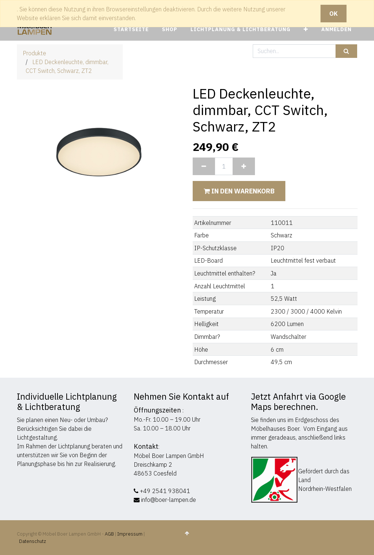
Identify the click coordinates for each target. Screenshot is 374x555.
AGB (110, 534)
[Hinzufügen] (244, 166)
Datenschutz (32, 541)
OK (333, 13)
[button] (306, 29)
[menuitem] (131, 29)
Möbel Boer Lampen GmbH (169, 455)
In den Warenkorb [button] (239, 191)
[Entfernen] (204, 166)
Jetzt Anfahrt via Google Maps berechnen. (298, 401)
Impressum (129, 534)
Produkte (34, 53)
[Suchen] (346, 51)
